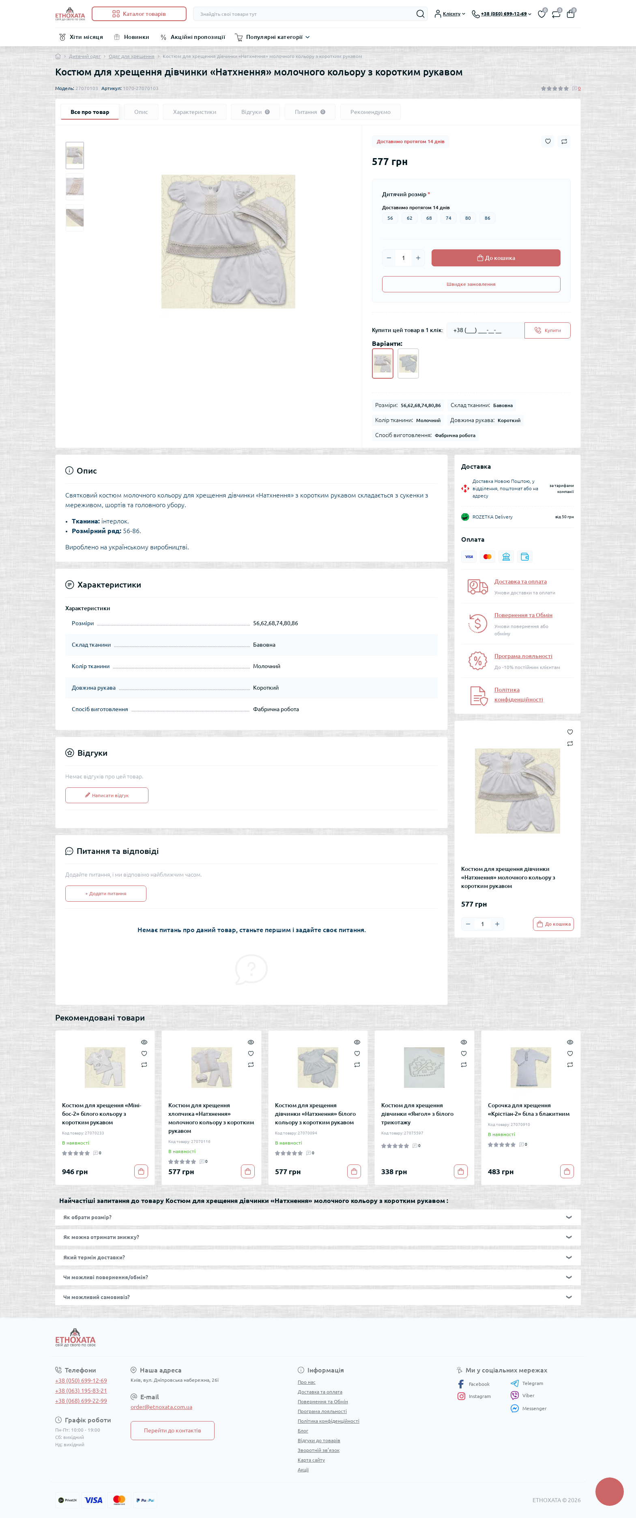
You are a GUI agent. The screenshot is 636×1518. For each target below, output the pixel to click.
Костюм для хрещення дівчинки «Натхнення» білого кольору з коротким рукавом (315, 1114)
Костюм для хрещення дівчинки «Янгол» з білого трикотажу (417, 1114)
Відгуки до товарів (319, 1440)
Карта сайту (311, 1459)
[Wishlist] (144, 1052)
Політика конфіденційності (328, 1421)
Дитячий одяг (85, 56)
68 (429, 218)
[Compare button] (564, 141)
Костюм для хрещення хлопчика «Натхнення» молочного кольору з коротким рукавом (211, 1118)
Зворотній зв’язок (318, 1450)
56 (390, 218)
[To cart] (553, 924)
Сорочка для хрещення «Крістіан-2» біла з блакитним (528, 1109)
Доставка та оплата (520, 581)
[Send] (547, 330)
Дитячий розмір (406, 194)
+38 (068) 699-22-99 (81, 1401)
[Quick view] (144, 1041)
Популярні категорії (274, 37)
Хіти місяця (86, 37)
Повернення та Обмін (523, 615)
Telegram (526, 1383)
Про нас (307, 1382)
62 (410, 218)
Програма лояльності (523, 656)
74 (448, 218)
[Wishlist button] (547, 141)
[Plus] (418, 257)
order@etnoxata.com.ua (161, 1407)
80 (468, 218)
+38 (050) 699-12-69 (81, 1380)
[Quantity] (403, 258)
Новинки (137, 37)
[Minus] (388, 257)
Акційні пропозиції (198, 37)
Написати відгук (107, 795)
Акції (303, 1469)
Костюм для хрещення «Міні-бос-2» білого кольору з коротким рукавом (101, 1114)
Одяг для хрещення (132, 56)
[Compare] (144, 1064)
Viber (522, 1395)
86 (487, 218)
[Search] (421, 14)
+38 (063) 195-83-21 (81, 1390)
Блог (303, 1430)
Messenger (528, 1408)
